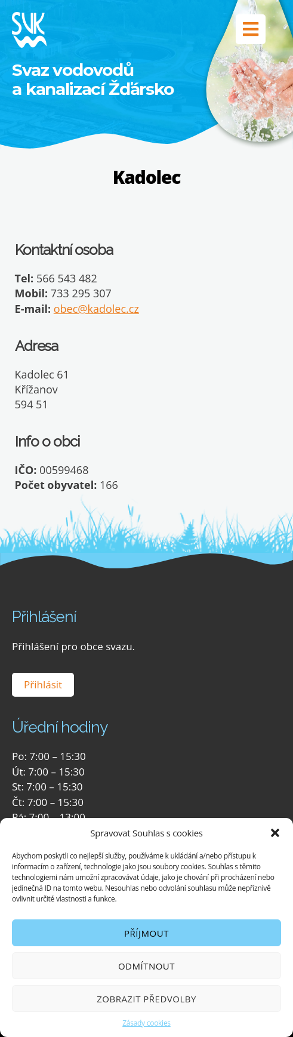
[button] (275, 833)
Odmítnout (146, 966)
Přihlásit (43, 684)
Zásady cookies (146, 1023)
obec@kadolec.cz (96, 308)
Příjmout (146, 933)
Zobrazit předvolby (146, 999)
